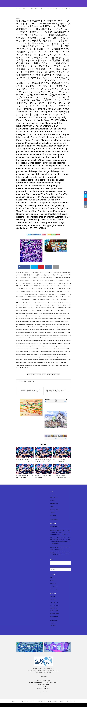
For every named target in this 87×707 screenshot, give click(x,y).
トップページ (53, 494)
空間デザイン (31, 381)
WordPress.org (53, 588)
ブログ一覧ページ (54, 497)
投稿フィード (53, 583)
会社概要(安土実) (54, 503)
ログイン (52, 580)
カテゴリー (52, 500)
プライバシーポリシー (55, 605)
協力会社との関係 (54, 616)
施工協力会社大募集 (54, 509)
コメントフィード (54, 586)
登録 (51, 577)
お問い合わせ (53, 515)
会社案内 (52, 506)
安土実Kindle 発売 (54, 519)
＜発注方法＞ (53, 512)
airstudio (24, 381)
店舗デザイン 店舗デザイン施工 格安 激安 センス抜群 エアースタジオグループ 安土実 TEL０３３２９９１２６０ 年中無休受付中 (60, 532)
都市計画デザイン (54, 620)
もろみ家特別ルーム (54, 526)
